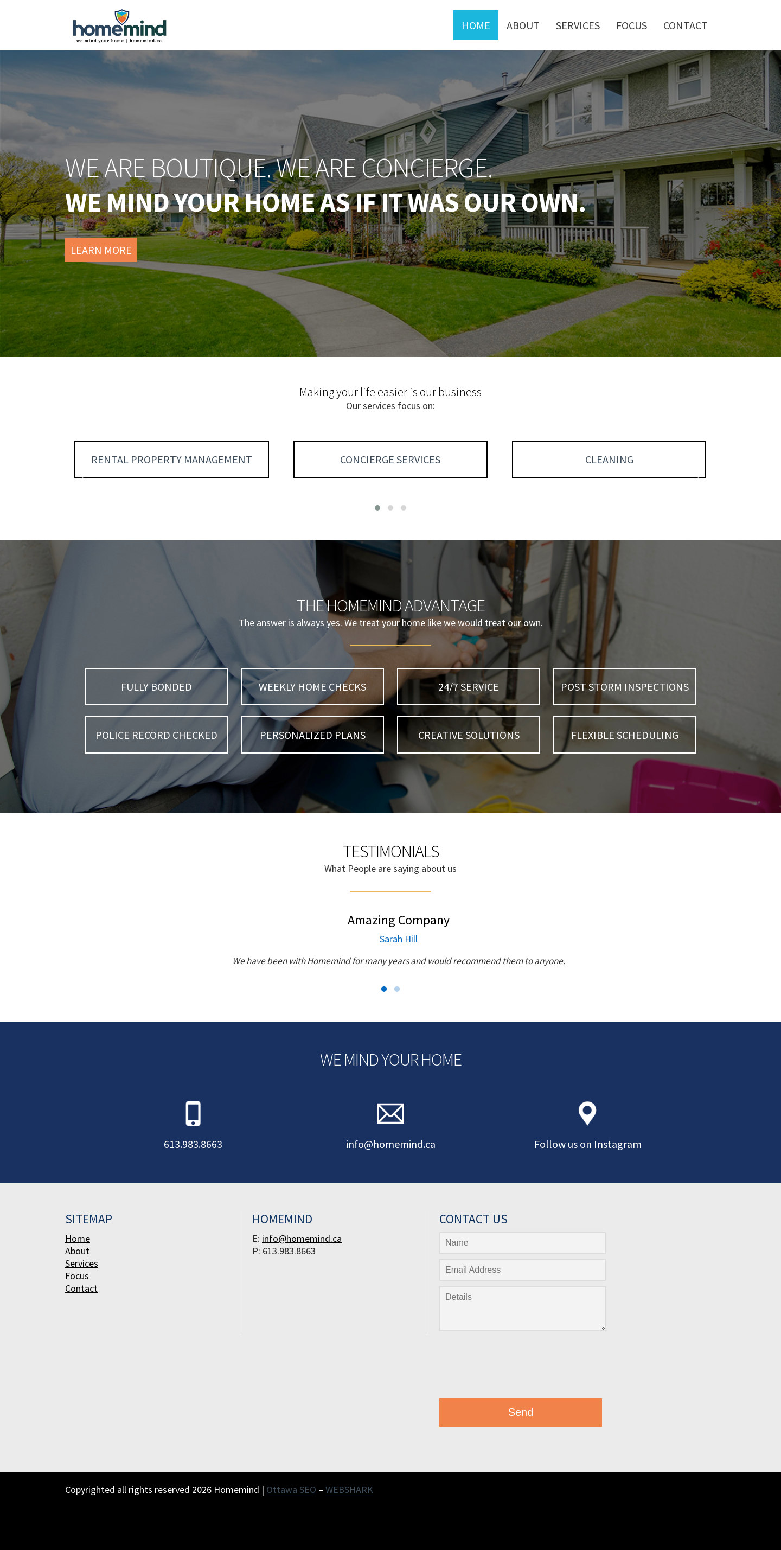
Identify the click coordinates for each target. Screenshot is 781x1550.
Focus (631, 25)
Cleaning (609, 459)
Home (476, 25)
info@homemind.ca (391, 1144)
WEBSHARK (349, 1489)
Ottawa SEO (291, 1489)
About (523, 25)
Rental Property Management (171, 459)
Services (578, 25)
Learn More (101, 250)
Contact (685, 25)
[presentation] (521, 1367)
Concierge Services (390, 459)
